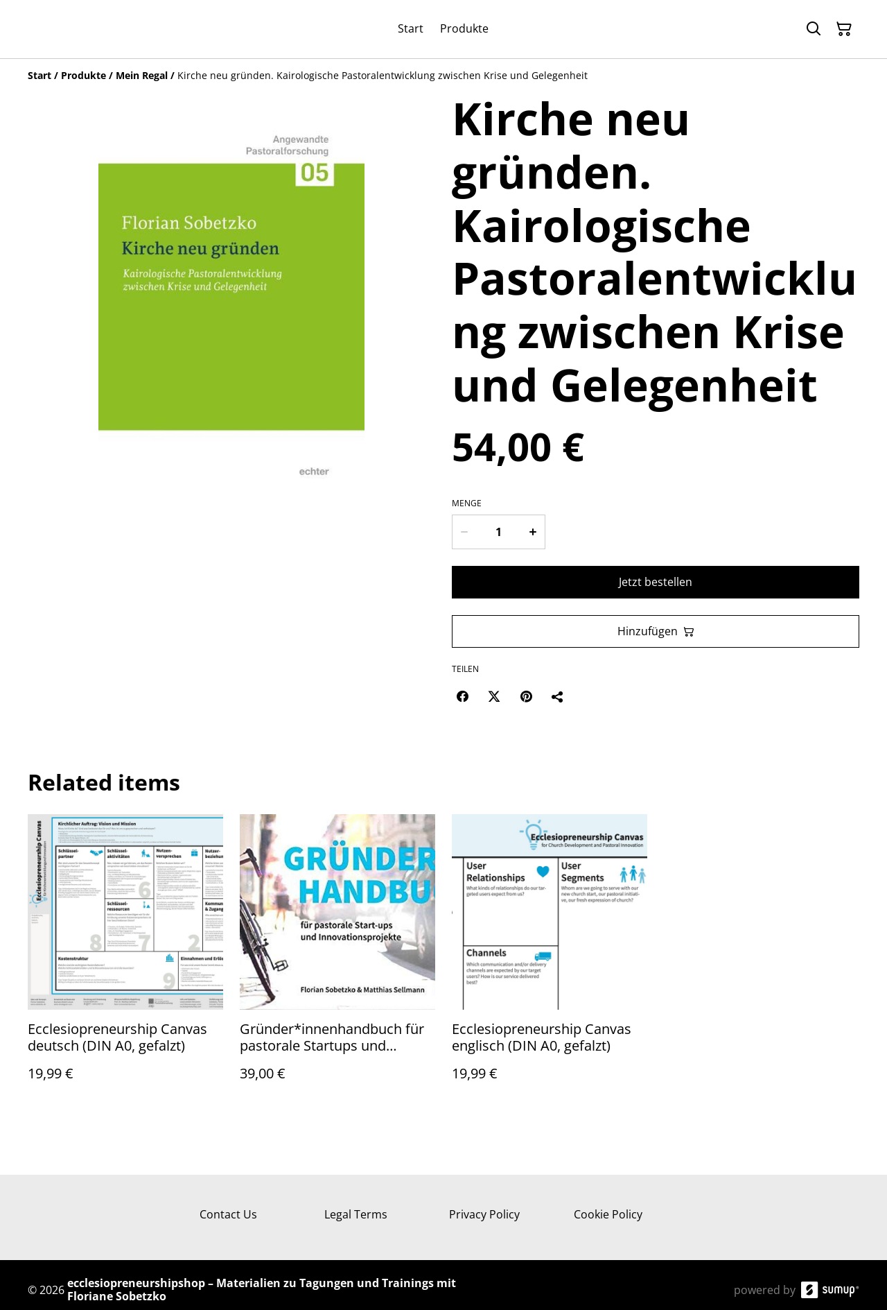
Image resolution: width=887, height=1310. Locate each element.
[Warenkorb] (844, 29)
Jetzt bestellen (655, 581)
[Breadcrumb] (443, 75)
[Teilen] (557, 696)
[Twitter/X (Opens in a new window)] (494, 696)
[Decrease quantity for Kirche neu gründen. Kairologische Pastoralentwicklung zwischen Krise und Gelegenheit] (463, 532)
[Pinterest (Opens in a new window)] (526, 696)
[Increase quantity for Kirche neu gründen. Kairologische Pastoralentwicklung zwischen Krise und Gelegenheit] (533, 532)
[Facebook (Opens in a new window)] (462, 696)
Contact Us (228, 1214)
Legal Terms (355, 1214)
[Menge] (498, 532)
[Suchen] (813, 29)
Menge (467, 503)
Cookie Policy (608, 1214)
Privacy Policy (484, 1214)
